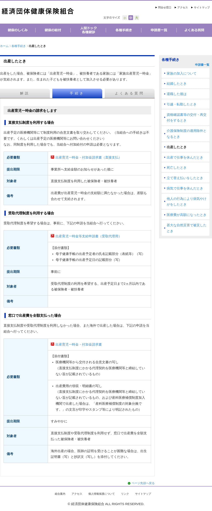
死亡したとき (177, 167)
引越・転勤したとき (182, 104)
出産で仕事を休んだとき (185, 157)
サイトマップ (202, 7)
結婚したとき (177, 83)
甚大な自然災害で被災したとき (186, 228)
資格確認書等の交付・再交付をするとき (186, 117)
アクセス (182, 7)
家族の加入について (182, 73)
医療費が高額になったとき (186, 215)
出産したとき (177, 147)
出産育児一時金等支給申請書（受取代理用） (88, 236)
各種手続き (18, 46)
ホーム (4, 46)
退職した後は (177, 94)
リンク (125, 493)
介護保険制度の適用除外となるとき (186, 134)
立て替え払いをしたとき (185, 178)
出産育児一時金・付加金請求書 (78, 344)
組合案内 (60, 493)
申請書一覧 (202, 64)
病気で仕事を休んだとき (185, 188)
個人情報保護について (101, 493)
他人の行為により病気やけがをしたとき (186, 201)
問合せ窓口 (164, 7)
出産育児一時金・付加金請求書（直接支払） (88, 157)
